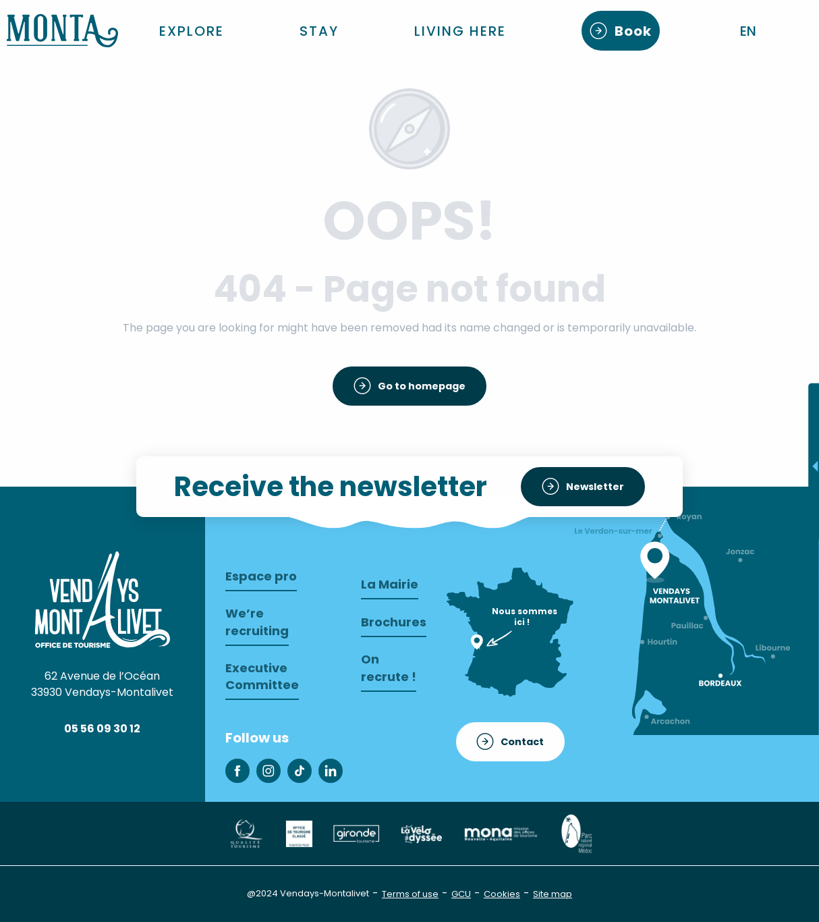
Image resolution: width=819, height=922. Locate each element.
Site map (552, 894)
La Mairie (389, 584)
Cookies (502, 894)
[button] (749, 31)
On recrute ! (388, 667)
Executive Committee (262, 676)
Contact (522, 742)
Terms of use (410, 894)
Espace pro (261, 576)
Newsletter (595, 486)
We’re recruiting (257, 622)
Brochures (393, 622)
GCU (461, 894)
